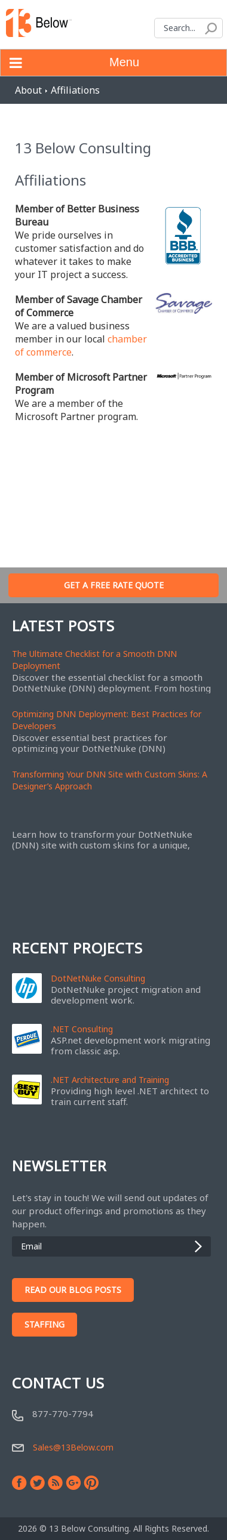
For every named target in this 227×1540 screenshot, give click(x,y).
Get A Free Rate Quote (114, 585)
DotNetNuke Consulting (98, 978)
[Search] (188, 28)
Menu (70, 62)
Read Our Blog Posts (72, 1289)
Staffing (44, 1324)
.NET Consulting (82, 1029)
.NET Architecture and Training (110, 1080)
